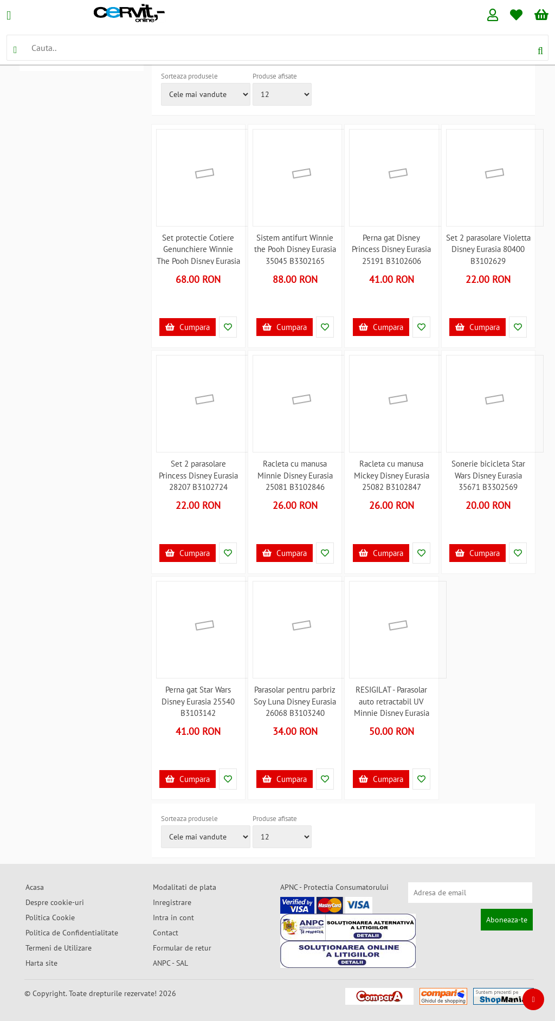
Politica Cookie (50, 917)
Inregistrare (172, 902)
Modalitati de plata (184, 887)
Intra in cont (173, 917)
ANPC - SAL (170, 963)
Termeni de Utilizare (58, 948)
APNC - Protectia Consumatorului (334, 887)
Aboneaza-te (506, 920)
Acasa (34, 887)
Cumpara (187, 327)
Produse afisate (275, 76)
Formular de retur (182, 948)
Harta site (41, 963)
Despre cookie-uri (54, 902)
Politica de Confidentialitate (71, 933)
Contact (165, 933)
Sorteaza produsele (189, 76)
